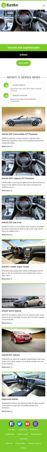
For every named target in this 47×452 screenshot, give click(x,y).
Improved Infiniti (10, 399)
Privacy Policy (20, 443)
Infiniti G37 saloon (11, 355)
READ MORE (23, 63)
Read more (7, 146)
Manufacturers (36, 434)
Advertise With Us (34, 443)
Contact (23, 448)
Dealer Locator (22, 434)
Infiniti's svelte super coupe (15, 267)
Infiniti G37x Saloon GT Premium (18, 178)
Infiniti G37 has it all (11, 222)
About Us (9, 443)
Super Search (19, 85)
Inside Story (10, 434)
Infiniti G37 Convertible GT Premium (20, 134)
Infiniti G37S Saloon (11, 311)
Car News (12, 430)
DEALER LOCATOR (20, 95)
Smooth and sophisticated (23, 47)
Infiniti (23, 54)
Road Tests (34, 430)
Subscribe (23, 439)
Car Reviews (23, 430)
